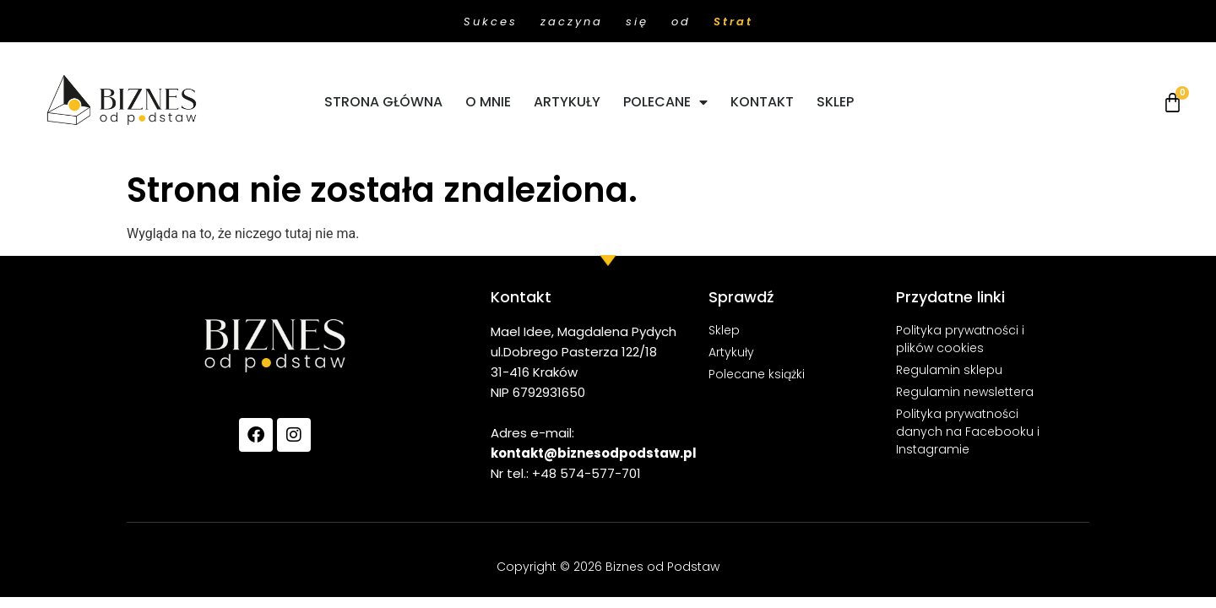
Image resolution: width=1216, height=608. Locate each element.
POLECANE (665, 102)
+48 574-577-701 (586, 473)
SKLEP (835, 101)
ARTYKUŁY (567, 101)
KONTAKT (762, 101)
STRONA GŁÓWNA (383, 101)
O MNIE (488, 101)
